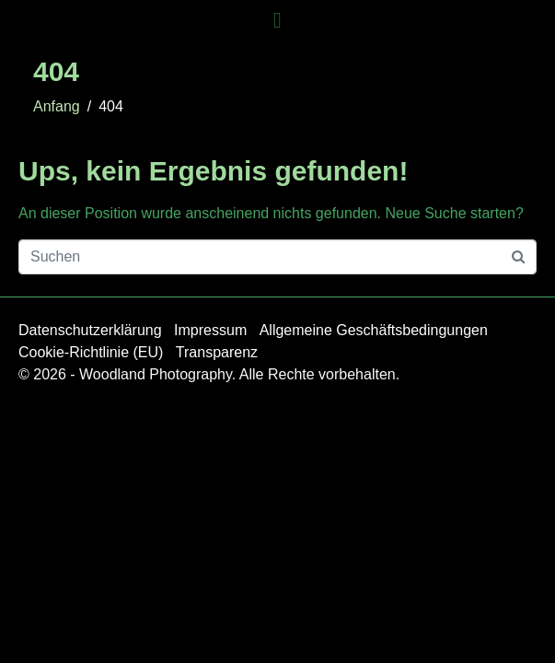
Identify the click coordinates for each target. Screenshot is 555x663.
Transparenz (217, 352)
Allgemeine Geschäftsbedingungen (374, 330)
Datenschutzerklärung (90, 330)
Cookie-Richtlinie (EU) (90, 352)
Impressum (210, 330)
